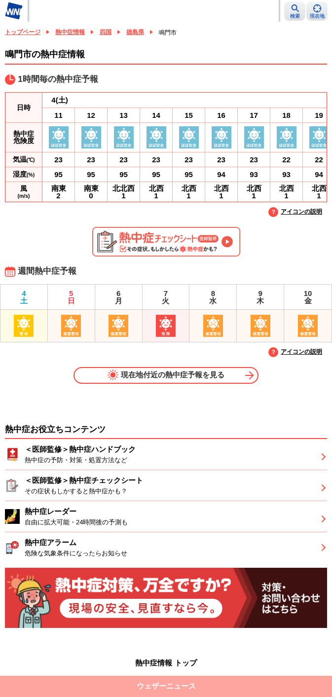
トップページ (22, 32)
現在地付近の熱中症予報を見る (166, 374)
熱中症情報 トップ (165, 663)
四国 (105, 32)
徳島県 (135, 32)
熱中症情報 (70, 32)
